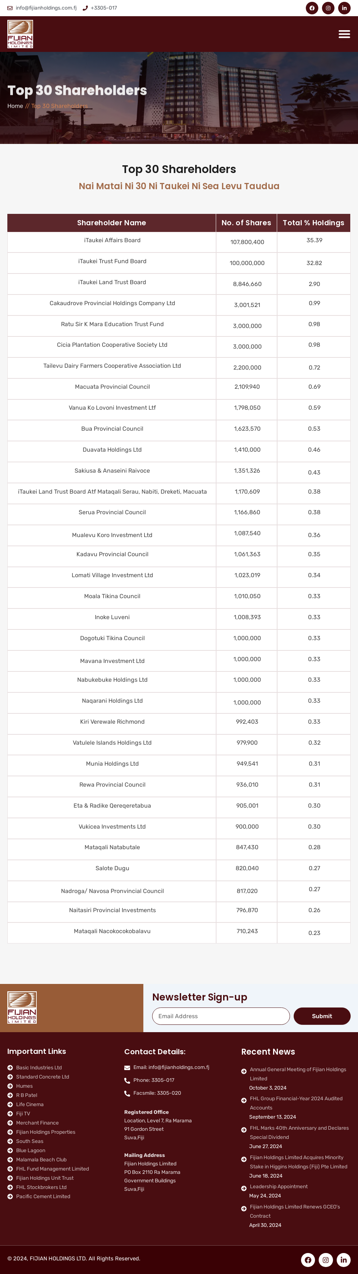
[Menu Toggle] (344, 34)
